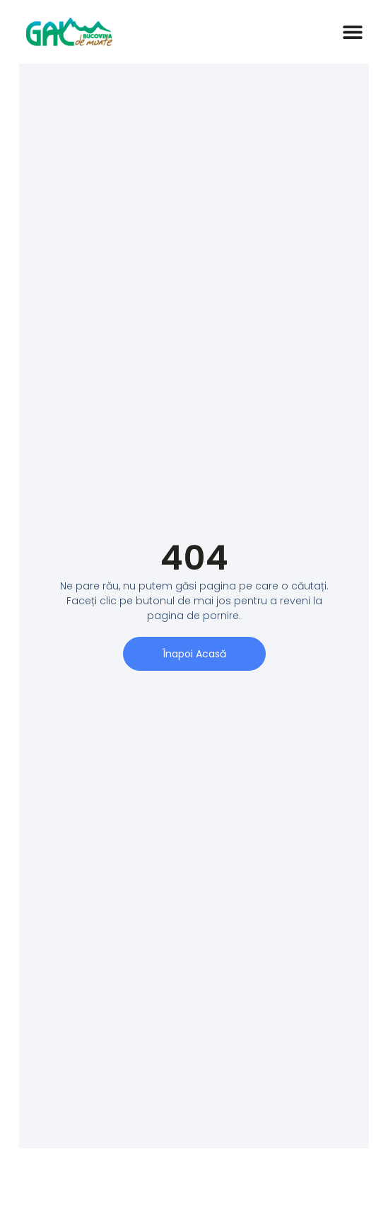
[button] (353, 32)
